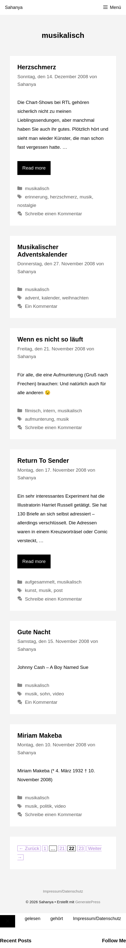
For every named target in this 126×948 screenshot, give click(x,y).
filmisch (32, 410)
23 (81, 848)
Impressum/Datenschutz (63, 891)
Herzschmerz (36, 67)
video (58, 693)
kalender (51, 297)
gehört (56, 918)
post (58, 590)
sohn (45, 693)
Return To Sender (43, 460)
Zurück (29, 848)
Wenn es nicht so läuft (50, 339)
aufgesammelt (39, 581)
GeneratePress (87, 902)
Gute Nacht (33, 632)
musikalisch (37, 188)
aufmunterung (39, 419)
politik (46, 806)
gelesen (32, 918)
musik (86, 196)
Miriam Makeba (39, 735)
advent (32, 297)
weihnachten (75, 297)
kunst (30, 590)
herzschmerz (63, 196)
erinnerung (36, 196)
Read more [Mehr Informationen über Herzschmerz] (34, 167)
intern (49, 410)
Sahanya (14, 7)
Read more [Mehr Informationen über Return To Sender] (34, 561)
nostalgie (26, 205)
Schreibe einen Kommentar (53, 213)
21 (62, 848)
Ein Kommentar (41, 306)
